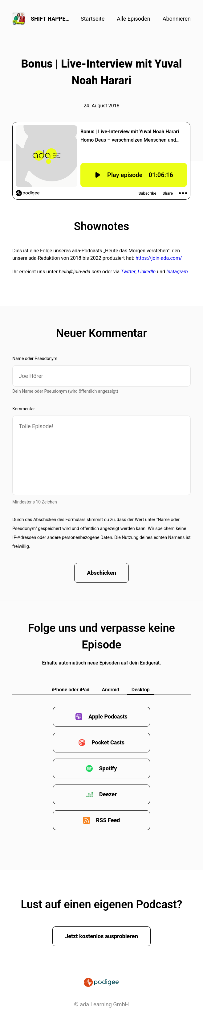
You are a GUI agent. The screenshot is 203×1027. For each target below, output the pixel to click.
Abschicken (101, 572)
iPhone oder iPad (70, 690)
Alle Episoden (133, 18)
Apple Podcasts (108, 716)
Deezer (108, 794)
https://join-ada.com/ (159, 258)
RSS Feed (108, 820)
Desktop (141, 690)
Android (110, 690)
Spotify (108, 768)
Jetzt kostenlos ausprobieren (101, 936)
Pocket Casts (107, 742)
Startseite (92, 18)
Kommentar (23, 408)
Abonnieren (177, 18)
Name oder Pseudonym (34, 358)
